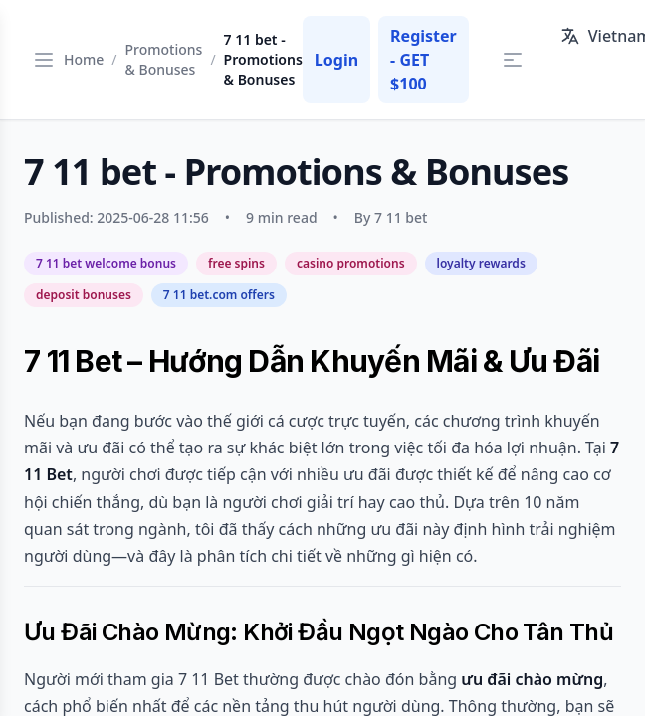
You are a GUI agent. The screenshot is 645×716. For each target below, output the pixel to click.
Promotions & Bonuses (164, 59)
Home (84, 59)
